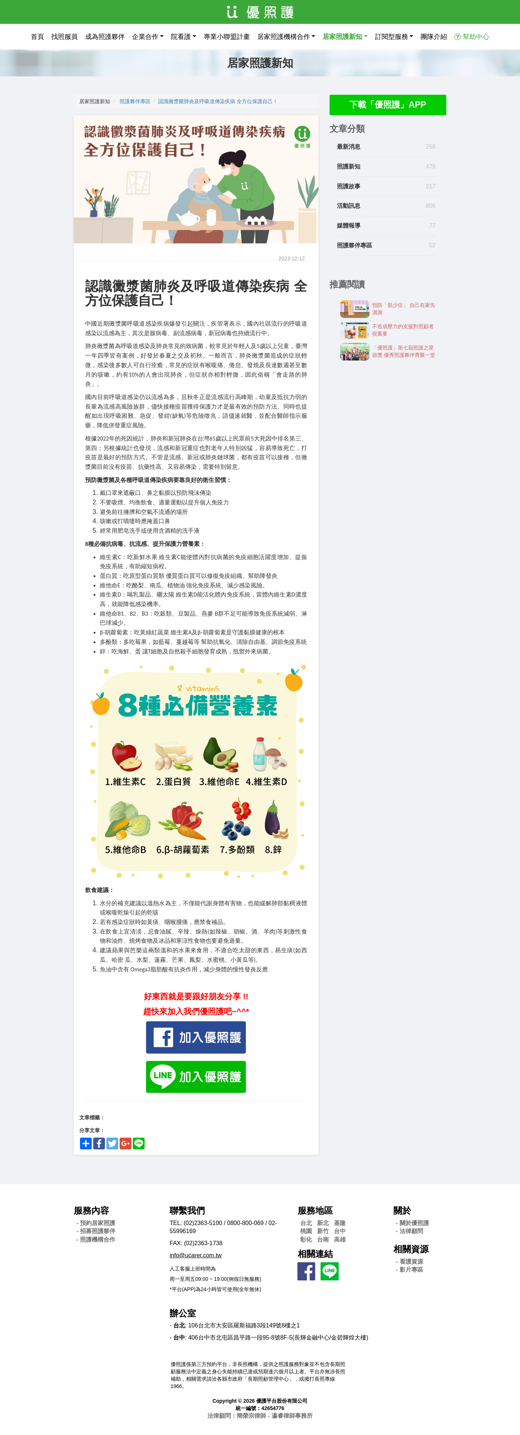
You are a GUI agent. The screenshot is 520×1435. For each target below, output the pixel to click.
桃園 (306, 1231)
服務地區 (315, 1210)
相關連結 (315, 1254)
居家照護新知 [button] (342, 36)
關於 (402, 1210)
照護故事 (348, 186)
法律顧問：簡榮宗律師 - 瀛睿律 (259, 1416)
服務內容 (91, 1210)
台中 (340, 1231)
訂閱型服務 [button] (391, 36)
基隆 (340, 1223)
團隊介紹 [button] (434, 36)
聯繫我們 (187, 1210)
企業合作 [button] (145, 36)
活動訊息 (348, 206)
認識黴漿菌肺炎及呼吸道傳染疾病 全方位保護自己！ (218, 101)
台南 (323, 1239)
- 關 (412, 1223)
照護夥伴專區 (135, 101)
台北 (306, 1223)
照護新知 (348, 167)
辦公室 (183, 1313)
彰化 (306, 1239)
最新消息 (348, 147)
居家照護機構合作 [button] (283, 36)
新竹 (323, 1231)
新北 (323, 1223)
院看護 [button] (181, 36)
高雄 (340, 1239)
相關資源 (411, 1249)
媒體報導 (348, 226)
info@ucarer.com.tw (196, 1255)
